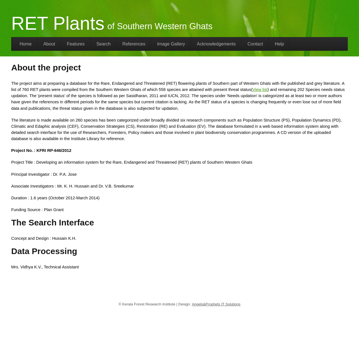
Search (103, 44)
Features (76, 44)
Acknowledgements (216, 44)
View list (259, 89)
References (133, 44)
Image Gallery (171, 44)
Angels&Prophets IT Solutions (216, 304)
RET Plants (58, 23)
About (49, 44)
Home (26, 44)
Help (279, 44)
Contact (255, 44)
